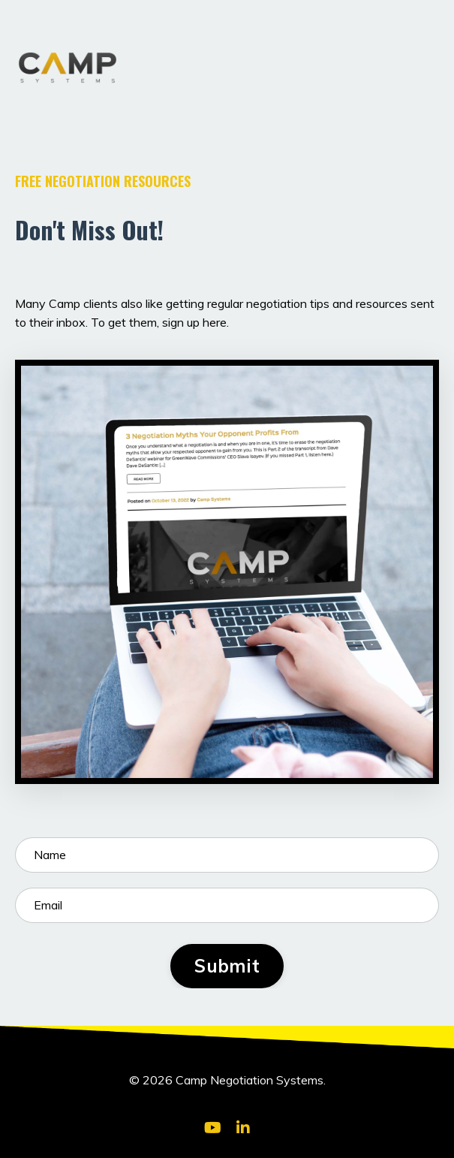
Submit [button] (227, 965)
